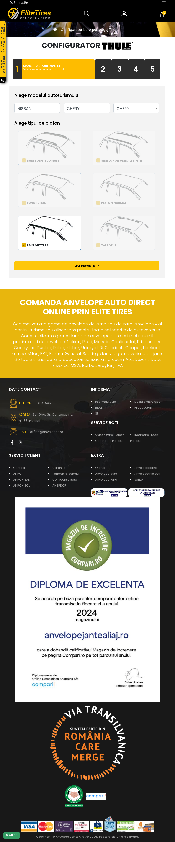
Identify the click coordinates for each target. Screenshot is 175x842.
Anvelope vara (106, 479)
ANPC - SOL (21, 485)
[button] (87, 13)
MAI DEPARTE (87, 266)
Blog (98, 407)
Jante (138, 479)
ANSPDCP (59, 485)
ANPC (17, 473)
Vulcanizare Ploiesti (109, 435)
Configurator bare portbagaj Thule (89, 29)
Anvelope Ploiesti (147, 473)
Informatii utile (105, 401)
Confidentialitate (64, 479)
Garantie (58, 468)
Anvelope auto (106, 473)
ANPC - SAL (21, 479)
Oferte (100, 468)
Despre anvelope (147, 401)
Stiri (97, 413)
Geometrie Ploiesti (109, 441)
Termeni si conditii (65, 473)
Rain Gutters (37, 245)
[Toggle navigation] (164, 2)
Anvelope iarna (145, 468)
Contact (19, 468)
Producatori (143, 407)
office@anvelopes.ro (46, 432)
